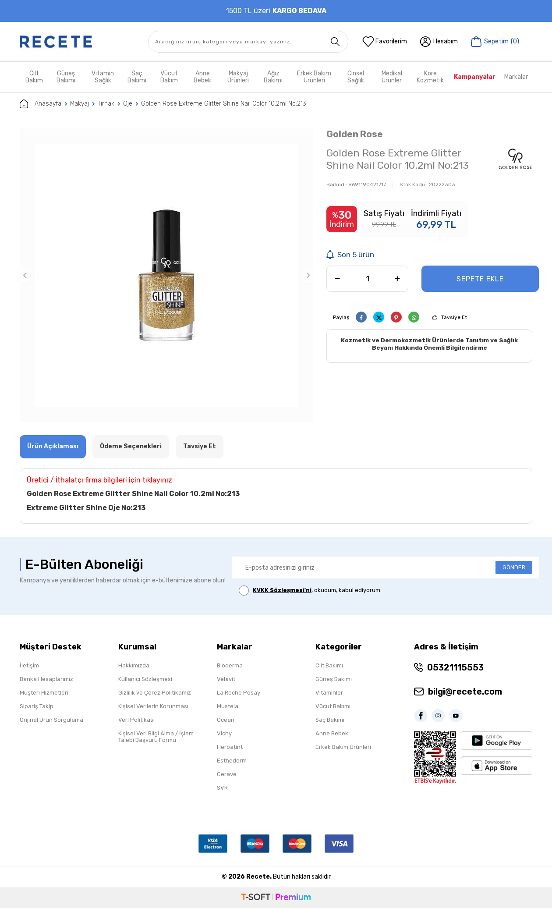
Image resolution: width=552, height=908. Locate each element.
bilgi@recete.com (465, 691)
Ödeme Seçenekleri (131, 446)
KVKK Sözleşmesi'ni (282, 590)
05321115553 (455, 667)
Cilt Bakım (34, 77)
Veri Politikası (136, 719)
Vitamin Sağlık (103, 77)
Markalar (516, 77)
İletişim (29, 665)
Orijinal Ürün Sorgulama (51, 719)
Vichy (224, 733)
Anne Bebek (202, 77)
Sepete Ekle (480, 279)
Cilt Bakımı (329, 665)
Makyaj (79, 103)
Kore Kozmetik (430, 77)
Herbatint (230, 747)
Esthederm (232, 760)
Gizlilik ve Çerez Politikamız (154, 692)
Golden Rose (354, 133)
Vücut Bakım (169, 77)
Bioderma (230, 665)
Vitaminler (329, 692)
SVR (222, 787)
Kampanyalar (474, 77)
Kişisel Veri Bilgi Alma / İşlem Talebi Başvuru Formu (156, 736)
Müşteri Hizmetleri (44, 692)
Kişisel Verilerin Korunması (153, 706)
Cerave (227, 774)
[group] (166, 275)
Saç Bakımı (136, 77)
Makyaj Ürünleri (238, 77)
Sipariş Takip (36, 706)
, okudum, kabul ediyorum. (310, 590)
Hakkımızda (133, 665)
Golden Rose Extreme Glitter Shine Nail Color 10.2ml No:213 (223, 103)
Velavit (226, 679)
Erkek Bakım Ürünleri (314, 77)
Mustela (227, 706)
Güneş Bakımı (66, 77)
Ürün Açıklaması (52, 446)
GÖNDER (513, 567)
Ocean (225, 719)
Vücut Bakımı (332, 706)
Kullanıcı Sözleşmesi (145, 679)
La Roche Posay (238, 692)
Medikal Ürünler (392, 77)
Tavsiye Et (454, 317)
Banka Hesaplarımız (46, 679)
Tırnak (106, 103)
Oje (127, 103)
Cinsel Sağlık (355, 77)
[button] (25, 275)
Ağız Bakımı (273, 77)
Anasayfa (40, 103)
